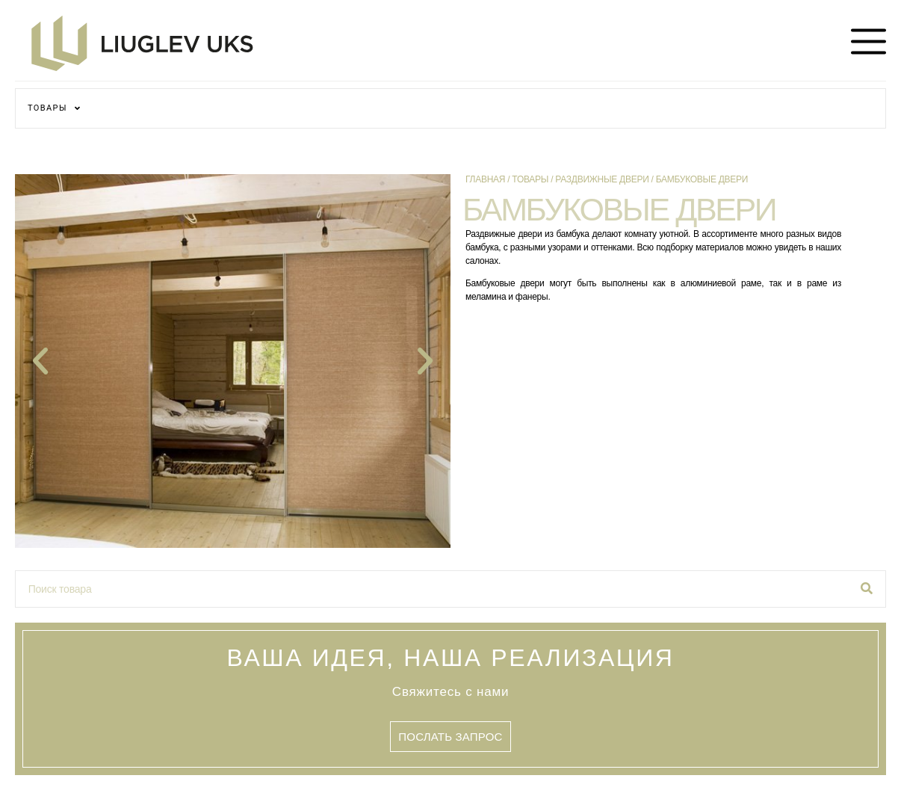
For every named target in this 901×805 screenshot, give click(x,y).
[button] (40, 361)
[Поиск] (866, 589)
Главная (485, 179)
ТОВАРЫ (54, 108)
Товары (530, 179)
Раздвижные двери (601, 179)
